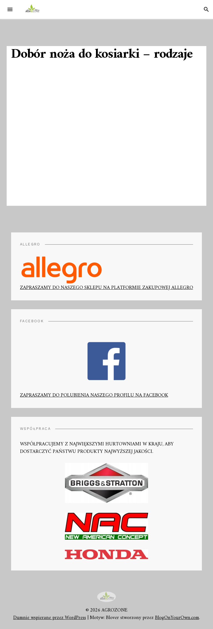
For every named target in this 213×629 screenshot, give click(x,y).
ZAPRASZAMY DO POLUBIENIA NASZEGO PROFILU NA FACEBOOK (94, 370)
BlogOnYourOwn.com (177, 617)
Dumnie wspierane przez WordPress (49, 617)
